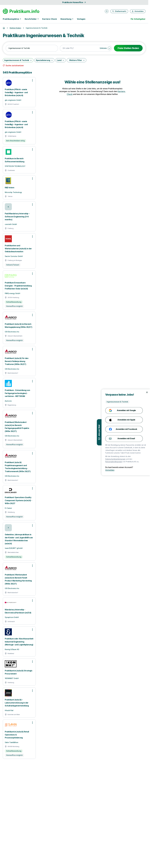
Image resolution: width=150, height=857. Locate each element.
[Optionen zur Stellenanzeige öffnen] (32, 80)
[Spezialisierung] (44, 60)
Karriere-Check (49, 19)
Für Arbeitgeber (138, 19)
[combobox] (32, 48)
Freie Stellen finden (128, 48)
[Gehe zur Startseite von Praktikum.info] (21, 11)
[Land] (60, 60)
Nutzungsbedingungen (124, 462)
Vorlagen (81, 19)
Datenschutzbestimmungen (126, 459)
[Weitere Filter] (76, 60)
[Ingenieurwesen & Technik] (18, 60)
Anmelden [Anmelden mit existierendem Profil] (120, 470)
